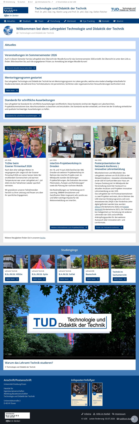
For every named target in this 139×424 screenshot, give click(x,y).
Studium (25, 21)
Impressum (119, 414)
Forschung (54, 21)
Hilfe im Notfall (101, 414)
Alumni (118, 21)
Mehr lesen (10, 90)
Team (39, 21)
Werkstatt (70, 21)
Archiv (42, 238)
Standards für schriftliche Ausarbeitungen (21, 116)
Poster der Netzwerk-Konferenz (107, 227)
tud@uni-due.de (126, 418)
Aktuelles (9, 21)
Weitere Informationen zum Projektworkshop (67, 227)
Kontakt (104, 21)
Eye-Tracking (87, 21)
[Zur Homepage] (15, 12)
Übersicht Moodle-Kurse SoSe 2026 (19, 68)
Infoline (86, 414)
